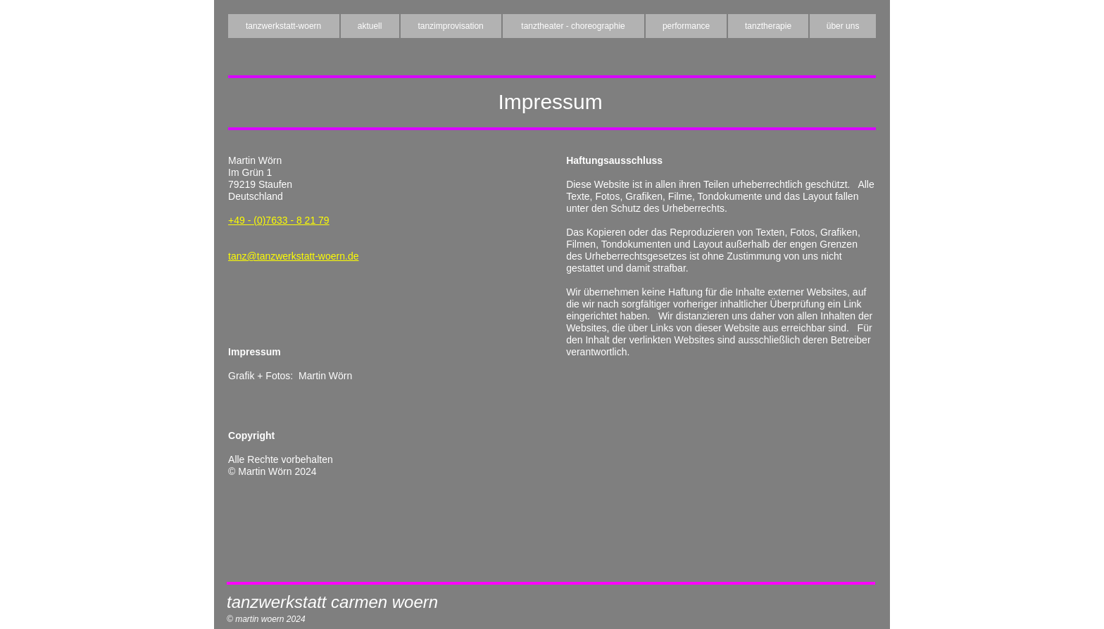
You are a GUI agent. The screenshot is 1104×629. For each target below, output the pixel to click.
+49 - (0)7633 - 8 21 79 (279, 220)
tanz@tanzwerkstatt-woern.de (293, 256)
